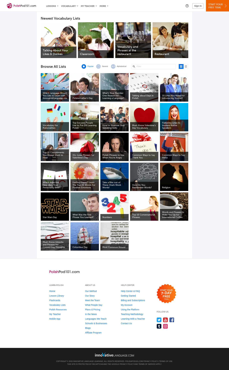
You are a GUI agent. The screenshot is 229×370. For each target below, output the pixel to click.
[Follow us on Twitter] (159, 319)
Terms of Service (147, 364)
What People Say (93, 305)
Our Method (91, 291)
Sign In (198, 6)
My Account (126, 305)
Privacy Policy (150, 361)
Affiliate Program (93, 332)
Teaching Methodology (132, 314)
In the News (91, 314)
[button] (187, 5)
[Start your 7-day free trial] (166, 294)
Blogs (88, 328)
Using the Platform (130, 309)
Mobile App (54, 319)
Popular (90, 66)
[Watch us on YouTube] (165, 319)
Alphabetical (121, 66)
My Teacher (87, 6)
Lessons (51, 6)
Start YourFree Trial (217, 6)
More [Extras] (103, 6)
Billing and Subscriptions (133, 300)
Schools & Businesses (96, 323)
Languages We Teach (96, 319)
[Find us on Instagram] (165, 326)
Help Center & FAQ (130, 291)
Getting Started (128, 295)
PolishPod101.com (134, 361)
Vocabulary (68, 6)
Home (52, 291)
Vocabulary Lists (57, 305)
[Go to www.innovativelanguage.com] (114, 354)
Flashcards (54, 300)
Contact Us (126, 323)
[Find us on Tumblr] (159, 326)
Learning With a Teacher (133, 319)
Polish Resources (58, 309)
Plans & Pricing (92, 309)
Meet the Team (92, 300)
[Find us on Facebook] (171, 319)
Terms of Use (165, 361)
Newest (105, 66)
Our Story (90, 295)
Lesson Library (56, 295)
